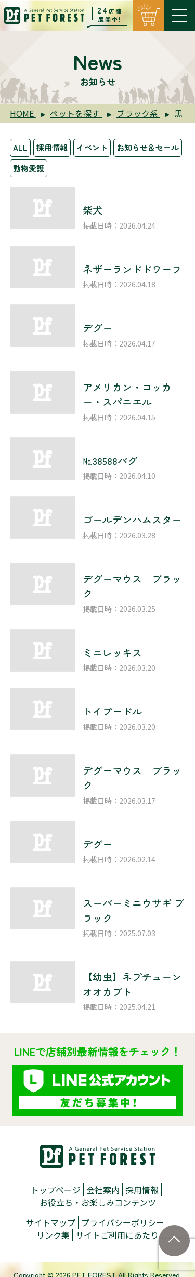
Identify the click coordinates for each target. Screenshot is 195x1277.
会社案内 (103, 1189)
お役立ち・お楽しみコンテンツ (98, 1202)
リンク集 (53, 1235)
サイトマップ (50, 1222)
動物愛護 (28, 168)
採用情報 (52, 147)
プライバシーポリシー (122, 1222)
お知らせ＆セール (147, 147)
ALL (20, 147)
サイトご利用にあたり (117, 1235)
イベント (92, 147)
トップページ (56, 1189)
